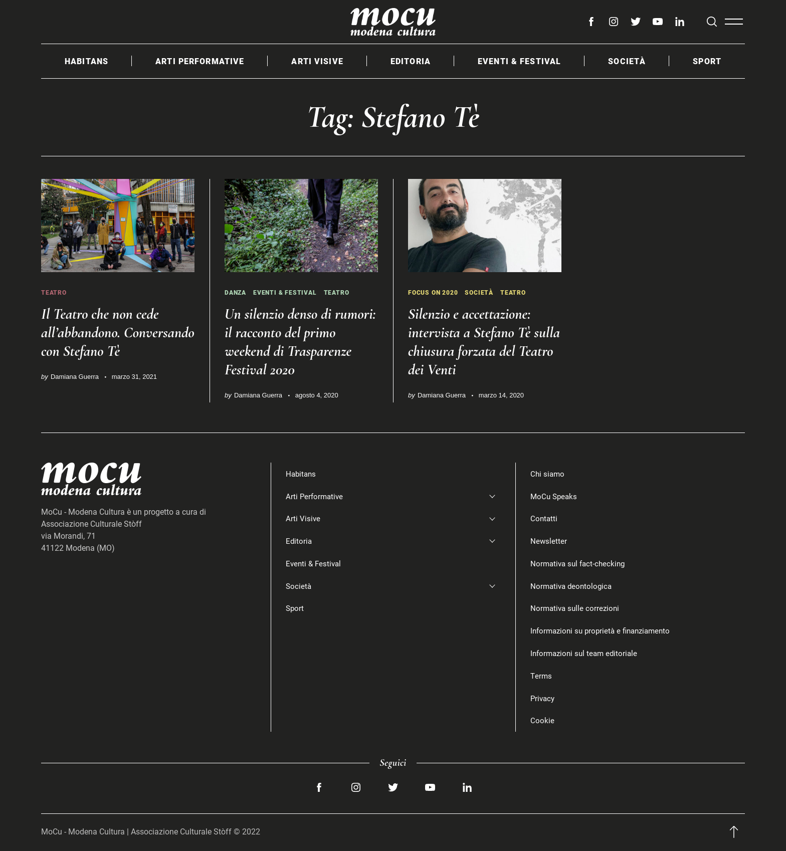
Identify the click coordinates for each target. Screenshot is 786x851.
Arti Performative (199, 61)
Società (627, 61)
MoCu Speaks (554, 496)
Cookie (542, 720)
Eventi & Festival (519, 61)
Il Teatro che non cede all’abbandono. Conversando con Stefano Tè (114, 341)
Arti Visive (317, 61)
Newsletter (548, 540)
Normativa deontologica (573, 585)
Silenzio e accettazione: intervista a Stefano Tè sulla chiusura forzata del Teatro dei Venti (481, 341)
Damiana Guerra (75, 395)
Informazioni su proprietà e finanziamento (604, 630)
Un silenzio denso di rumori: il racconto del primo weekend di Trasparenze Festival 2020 (298, 341)
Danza (237, 292)
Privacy (543, 698)
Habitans (86, 61)
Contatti (544, 518)
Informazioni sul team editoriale (586, 653)
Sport (707, 61)
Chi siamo (548, 473)
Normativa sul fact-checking (580, 563)
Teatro (54, 292)
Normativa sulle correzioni (576, 608)
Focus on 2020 (435, 292)
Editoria (410, 61)
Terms (541, 675)
